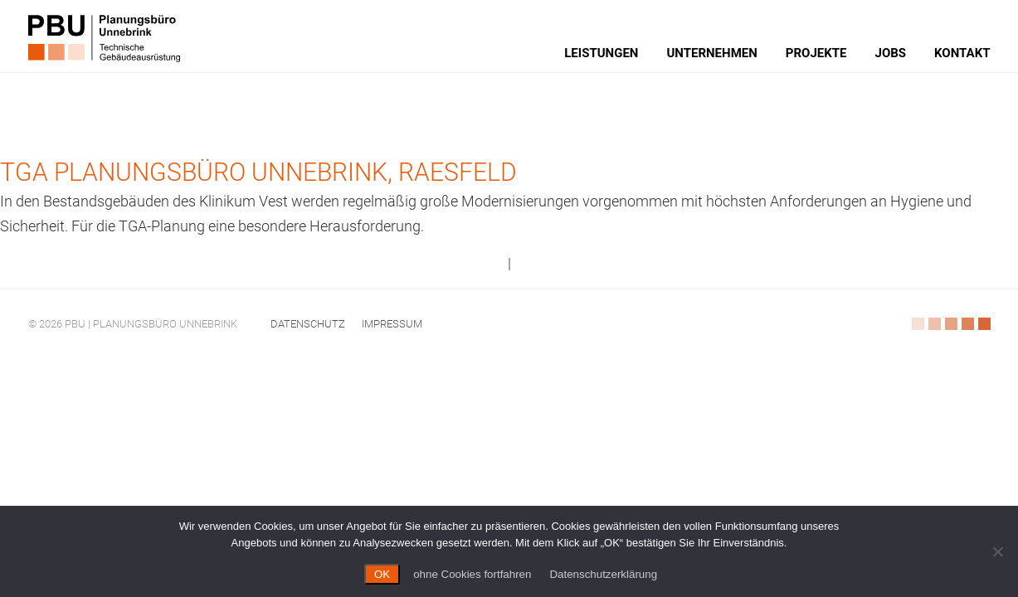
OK (382, 574)
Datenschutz (307, 324)
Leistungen (601, 53)
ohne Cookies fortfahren (472, 574)
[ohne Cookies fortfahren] (997, 551)
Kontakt (962, 53)
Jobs (891, 53)
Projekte (816, 53)
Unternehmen (711, 53)
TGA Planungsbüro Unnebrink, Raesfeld (258, 172)
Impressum (392, 324)
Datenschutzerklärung (603, 574)
